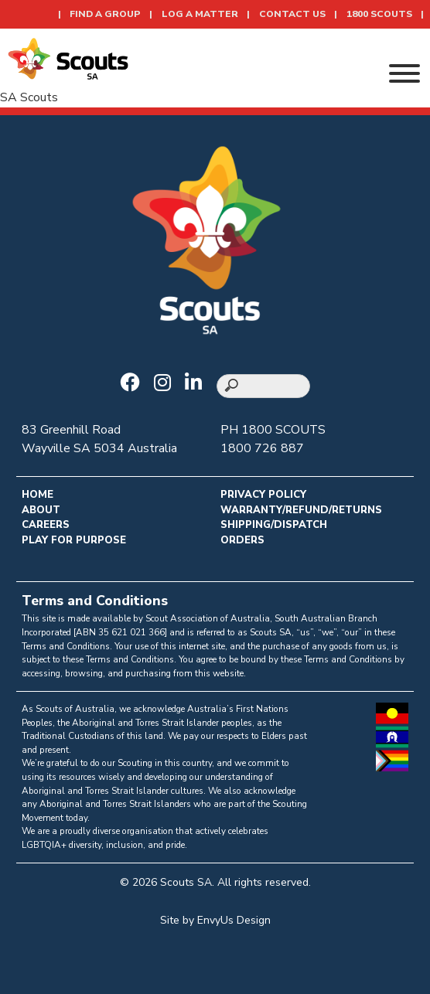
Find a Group (105, 14)
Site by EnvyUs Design (215, 920)
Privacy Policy (263, 495)
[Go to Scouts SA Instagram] (166, 384)
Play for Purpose (74, 540)
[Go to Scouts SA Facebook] (133, 384)
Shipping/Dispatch (273, 525)
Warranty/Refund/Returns (301, 510)
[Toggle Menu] (404, 73)
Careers (46, 525)
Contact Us (292, 14)
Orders (242, 540)
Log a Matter (200, 14)
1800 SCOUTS (379, 14)
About (41, 510)
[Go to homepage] (68, 57)
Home (37, 495)
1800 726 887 (262, 448)
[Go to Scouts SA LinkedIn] (197, 384)
